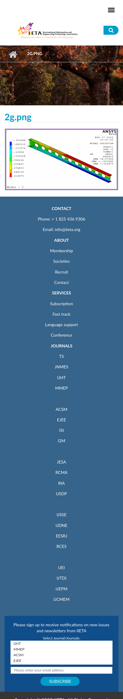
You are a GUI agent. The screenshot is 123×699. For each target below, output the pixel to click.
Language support (61, 324)
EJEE (61, 419)
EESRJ (61, 535)
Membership (61, 250)
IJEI (61, 567)
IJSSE (61, 514)
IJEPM (61, 588)
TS (61, 356)
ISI (61, 430)
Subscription (61, 303)
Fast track (61, 314)
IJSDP (61, 493)
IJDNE (61, 525)
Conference (61, 335)
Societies (61, 261)
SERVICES (61, 292)
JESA (61, 461)
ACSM (61, 409)
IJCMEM (61, 599)
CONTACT (61, 208)
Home (12, 54)
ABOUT (61, 240)
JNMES (61, 366)
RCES (61, 546)
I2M (61, 440)
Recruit (61, 271)
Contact (61, 282)
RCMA (62, 472)
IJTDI (62, 578)
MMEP (61, 387)
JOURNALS (61, 345)
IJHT (61, 377)
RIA (61, 483)
